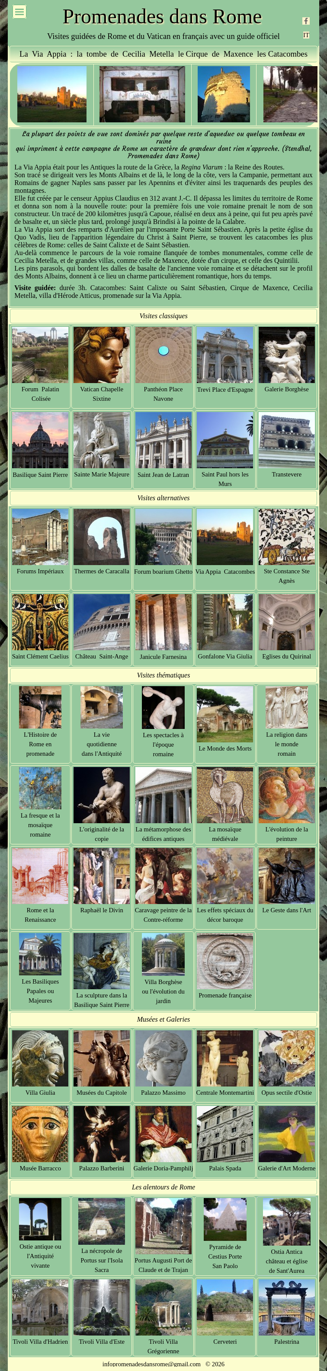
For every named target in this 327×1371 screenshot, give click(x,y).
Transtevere (286, 474)
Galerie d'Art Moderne (286, 1168)
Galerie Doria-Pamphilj (163, 1168)
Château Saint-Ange (101, 656)
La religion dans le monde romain (286, 744)
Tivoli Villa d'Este (102, 1341)
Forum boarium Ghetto (163, 571)
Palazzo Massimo (163, 1092)
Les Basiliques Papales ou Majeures (40, 991)
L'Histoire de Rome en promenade (40, 744)
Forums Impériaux (40, 571)
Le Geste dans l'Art (286, 910)
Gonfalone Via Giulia (225, 656)
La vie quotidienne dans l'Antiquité (102, 744)
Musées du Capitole (102, 1092)
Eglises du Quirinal (286, 656)
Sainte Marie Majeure (101, 474)
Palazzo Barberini (102, 1168)
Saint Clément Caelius (40, 656)
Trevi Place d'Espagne (225, 389)
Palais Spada (225, 1168)
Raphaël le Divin (101, 910)
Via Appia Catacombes (225, 571)
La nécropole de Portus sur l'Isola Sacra (101, 1260)
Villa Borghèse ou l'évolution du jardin (163, 991)
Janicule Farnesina (163, 656)
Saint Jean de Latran (163, 474)
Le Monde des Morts (225, 748)
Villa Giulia (40, 1092)
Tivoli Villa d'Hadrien (40, 1341)
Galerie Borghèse (287, 389)
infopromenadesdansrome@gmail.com (152, 1364)
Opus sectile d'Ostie (287, 1092)
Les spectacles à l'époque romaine (163, 744)
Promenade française (225, 995)
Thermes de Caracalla (101, 571)
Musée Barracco (40, 1168)
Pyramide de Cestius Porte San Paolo (225, 1256)
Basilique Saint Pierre (40, 474)
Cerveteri (225, 1341)
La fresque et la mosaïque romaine (40, 825)
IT (306, 35)
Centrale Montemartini (225, 1092)
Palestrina (286, 1341)
